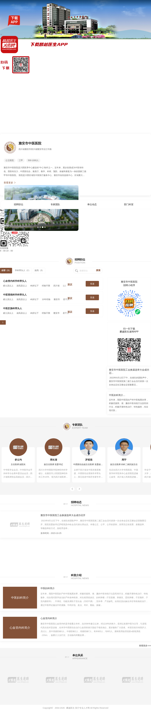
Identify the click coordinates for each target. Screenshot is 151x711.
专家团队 (119, 77)
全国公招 (24, 77)
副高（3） (39, 270)
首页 (103, 77)
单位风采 (147, 77)
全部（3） (6, 270)
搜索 (98, 270)
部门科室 (137, 77)
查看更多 (10, 182)
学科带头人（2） (23, 270)
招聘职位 (110, 77)
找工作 (16, 77)
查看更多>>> (145, 645)
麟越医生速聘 (6, 77)
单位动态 (128, 77)
